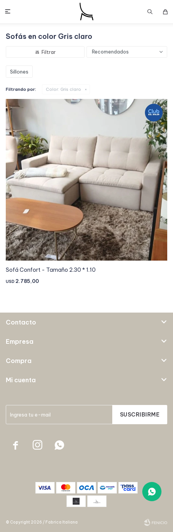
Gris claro (63, 89)
